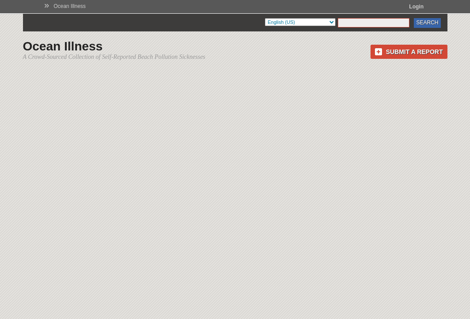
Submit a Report (414, 51)
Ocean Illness (69, 6)
